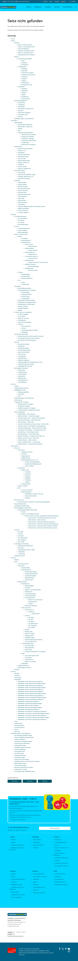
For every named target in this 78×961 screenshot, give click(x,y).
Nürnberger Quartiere (60, 866)
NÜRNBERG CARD (15, 884)
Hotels (12, 876)
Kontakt (57, 1)
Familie (56, 860)
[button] (15, 781)
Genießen (38, 7)
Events (56, 845)
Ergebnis (13, 882)
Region (12, 842)
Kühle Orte (57, 839)
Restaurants (35, 842)
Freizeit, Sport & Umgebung (59, 854)
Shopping (57, 850)
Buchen (57, 7)
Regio (34, 882)
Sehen (29, 7)
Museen (12, 839)
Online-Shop (14, 892)
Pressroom (57, 876)
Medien (45, 1)
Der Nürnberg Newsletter (18, 827)
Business (34, 890)
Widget (12, 874)
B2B (51, 1)
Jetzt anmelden (54, 828)
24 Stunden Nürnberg (60, 858)
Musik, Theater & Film (60, 848)
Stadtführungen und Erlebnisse (16, 849)
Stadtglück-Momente (60, 863)
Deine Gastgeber (15, 897)
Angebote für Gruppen (17, 894)
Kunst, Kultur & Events (38, 876)
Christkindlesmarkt (59, 842)
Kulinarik (34, 884)
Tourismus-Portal (59, 874)
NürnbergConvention (60, 884)
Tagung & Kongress (38, 892)
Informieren (68, 7)
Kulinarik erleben (37, 845)
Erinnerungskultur (37, 874)
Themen (34, 871)
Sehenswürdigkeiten (16, 845)
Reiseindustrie (58, 879)
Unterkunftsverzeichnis (17, 879)
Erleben (48, 7)
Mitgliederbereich (59, 882)
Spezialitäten (36, 839)
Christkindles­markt (38, 887)
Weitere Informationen (18, 819)
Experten (35, 848)
